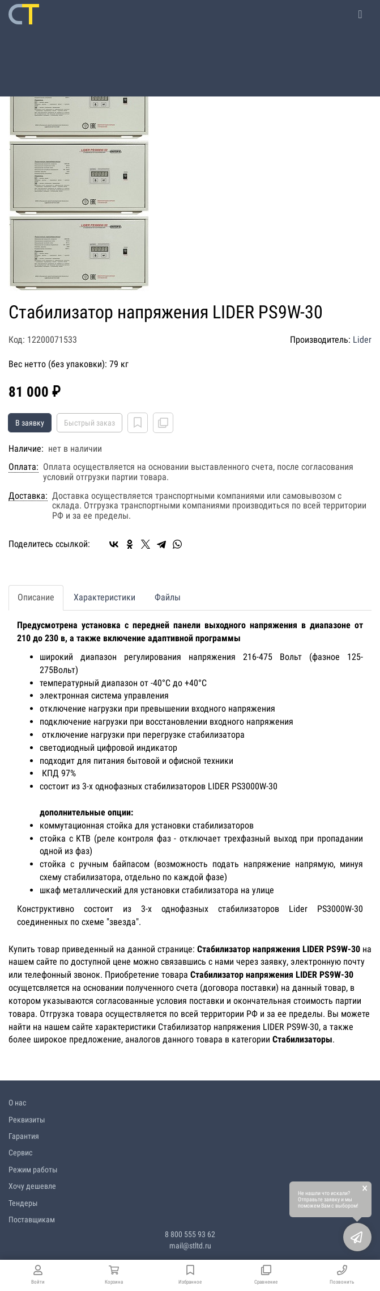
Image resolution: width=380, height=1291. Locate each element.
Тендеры (23, 1203)
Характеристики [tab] (104, 597)
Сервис (20, 1152)
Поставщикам (31, 1219)
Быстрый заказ (89, 422)
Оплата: (23, 467)
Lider (362, 339)
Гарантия (23, 1136)
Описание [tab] (36, 597)
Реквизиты (26, 1119)
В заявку (29, 422)
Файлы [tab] (168, 597)
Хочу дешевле (32, 1186)
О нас (17, 1102)
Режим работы (33, 1169)
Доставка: (28, 496)
